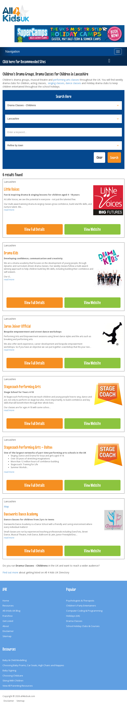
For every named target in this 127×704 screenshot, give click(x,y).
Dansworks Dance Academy (21, 514)
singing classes (56, 83)
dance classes (73, 83)
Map (6, 506)
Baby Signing (9, 670)
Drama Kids (11, 252)
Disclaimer (8, 631)
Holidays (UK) (73, 615)
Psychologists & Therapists (80, 600)
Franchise (8, 615)
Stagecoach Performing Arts (22, 386)
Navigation (12, 51)
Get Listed (8, 621)
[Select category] (63, 105)
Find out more (10, 572)
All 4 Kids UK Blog (11, 610)
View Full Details (34, 229)
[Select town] (63, 145)
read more (9, 209)
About (6, 626)
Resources (8, 605)
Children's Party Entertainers (81, 605)
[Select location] (63, 119)
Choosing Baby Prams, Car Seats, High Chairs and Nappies (33, 665)
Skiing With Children (13, 680)
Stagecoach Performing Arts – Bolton (28, 447)
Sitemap (7, 636)
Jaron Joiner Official (17, 326)
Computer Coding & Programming (84, 610)
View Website (92, 229)
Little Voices (11, 189)
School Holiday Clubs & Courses (83, 626)
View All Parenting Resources (18, 685)
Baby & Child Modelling (15, 660)
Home (6, 600)
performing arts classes (66, 79)
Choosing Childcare (13, 675)
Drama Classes (74, 621)
